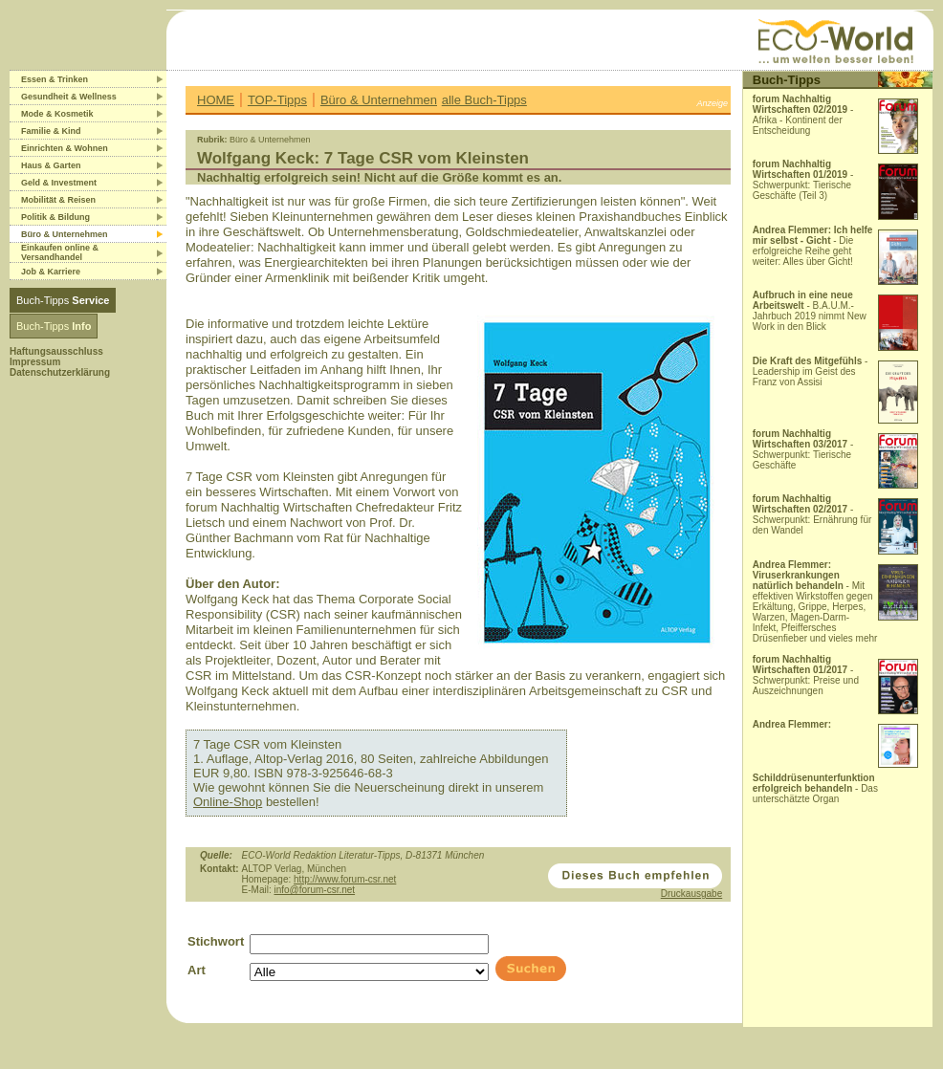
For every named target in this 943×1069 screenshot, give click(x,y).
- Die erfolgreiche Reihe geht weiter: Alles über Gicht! (813, 246)
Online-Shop (227, 802)
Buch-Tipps (62, 300)
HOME (215, 100)
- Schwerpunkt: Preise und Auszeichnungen (806, 675)
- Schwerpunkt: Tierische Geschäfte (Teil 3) (803, 180)
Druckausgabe (691, 893)
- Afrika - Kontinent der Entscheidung (803, 115)
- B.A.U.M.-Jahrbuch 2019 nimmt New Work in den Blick (809, 311)
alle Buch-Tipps (484, 100)
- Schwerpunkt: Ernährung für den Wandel (812, 514)
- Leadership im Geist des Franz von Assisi (810, 371)
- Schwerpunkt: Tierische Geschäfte (803, 449)
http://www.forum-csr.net (345, 879)
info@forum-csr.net (314, 889)
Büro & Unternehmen (378, 100)
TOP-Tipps (277, 100)
